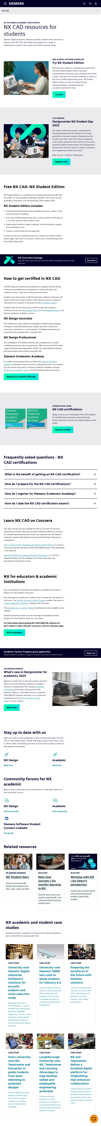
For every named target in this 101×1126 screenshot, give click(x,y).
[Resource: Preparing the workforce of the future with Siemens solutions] (81, 987)
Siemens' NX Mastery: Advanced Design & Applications (26, 555)
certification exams (49, 303)
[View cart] (90, 3)
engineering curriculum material (21, 608)
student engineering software (16, 603)
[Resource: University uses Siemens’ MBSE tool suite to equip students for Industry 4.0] (50, 987)
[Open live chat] (94, 1119)
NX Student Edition (30, 310)
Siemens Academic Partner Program (31, 600)
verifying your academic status (16, 370)
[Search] (84, 3)
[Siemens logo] (16, 3)
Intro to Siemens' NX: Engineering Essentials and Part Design (28, 545)
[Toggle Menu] (5, 3)
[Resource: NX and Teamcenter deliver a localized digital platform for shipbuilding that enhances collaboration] (81, 1073)
